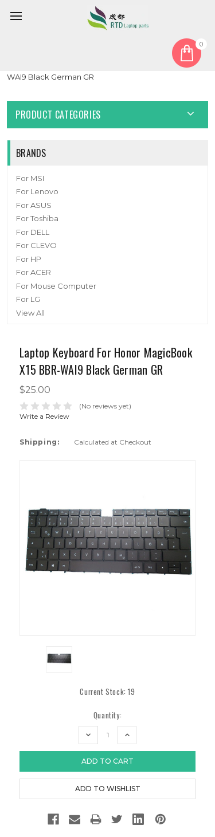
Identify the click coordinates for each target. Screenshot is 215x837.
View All (30, 312)
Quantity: (107, 715)
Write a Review (44, 416)
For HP (28, 259)
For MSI (30, 178)
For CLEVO (36, 245)
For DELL (32, 232)
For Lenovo (37, 191)
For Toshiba (37, 218)
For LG (28, 299)
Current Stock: (107, 691)
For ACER (33, 272)
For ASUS (34, 205)
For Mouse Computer (56, 285)
